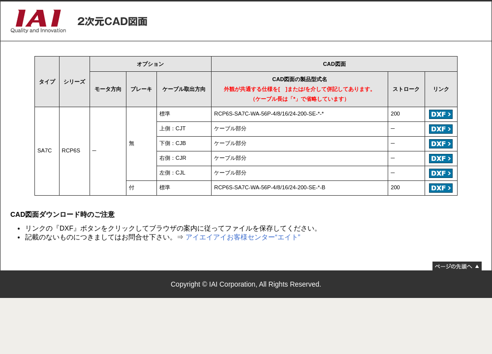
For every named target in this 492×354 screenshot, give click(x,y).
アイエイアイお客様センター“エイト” (242, 237)
